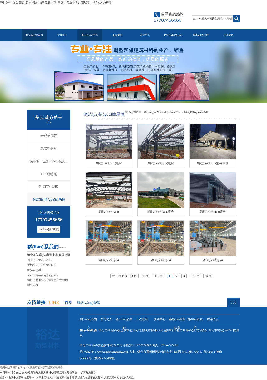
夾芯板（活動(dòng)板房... (49, 161)
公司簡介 (62, 35)
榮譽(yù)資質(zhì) (173, 35)
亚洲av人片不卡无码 (37, 377)
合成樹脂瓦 (48, 136)
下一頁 (195, 276)
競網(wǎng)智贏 (88, 303)
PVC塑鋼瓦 (48, 148)
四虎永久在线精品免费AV (89, 377)
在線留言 (228, 35)
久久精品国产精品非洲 (61, 377)
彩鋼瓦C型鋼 (48, 186)
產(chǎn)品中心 (89, 35)
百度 (68, 303)
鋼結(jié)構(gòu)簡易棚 (48, 199)
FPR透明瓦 (49, 174)
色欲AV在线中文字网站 (13, 377)
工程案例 (117, 35)
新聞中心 (145, 35)
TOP (233, 301)
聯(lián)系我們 (200, 35)
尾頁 (208, 276)
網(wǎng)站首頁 (34, 35)
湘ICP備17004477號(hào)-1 (199, 351)
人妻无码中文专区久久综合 (119, 377)
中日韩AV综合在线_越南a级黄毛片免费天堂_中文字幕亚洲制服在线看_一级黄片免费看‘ (56, 2)
